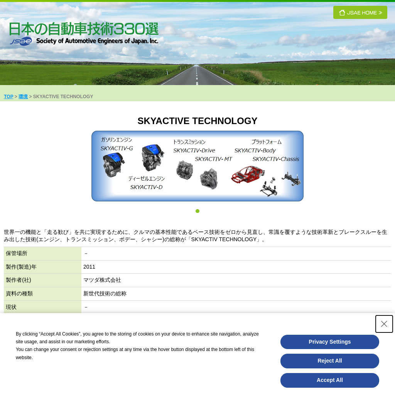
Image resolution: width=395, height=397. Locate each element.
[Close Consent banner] (384, 323)
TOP (8, 96)
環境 (23, 96)
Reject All (329, 361)
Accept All (330, 380)
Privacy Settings (330, 342)
